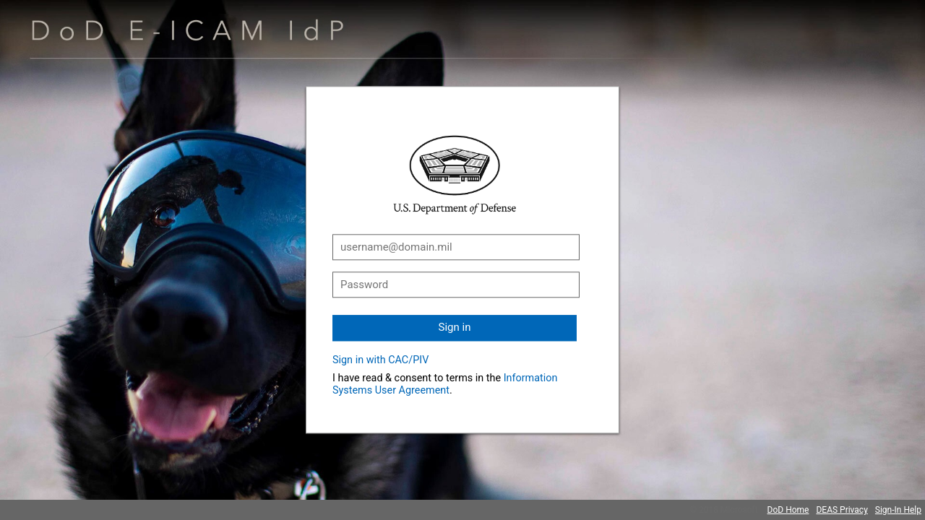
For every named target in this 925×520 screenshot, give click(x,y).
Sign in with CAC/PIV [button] (380, 360)
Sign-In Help (898, 510)
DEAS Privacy (841, 510)
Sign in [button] (455, 327)
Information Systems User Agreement (444, 384)
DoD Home (788, 510)
